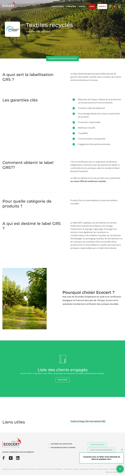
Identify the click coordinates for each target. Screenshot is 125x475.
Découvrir (62, 380)
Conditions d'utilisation (25, 469)
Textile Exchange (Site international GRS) (87, 421)
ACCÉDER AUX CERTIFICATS (61, 444)
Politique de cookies (71, 469)
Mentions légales (8, 469)
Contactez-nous (97, 445)
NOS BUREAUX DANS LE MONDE (63, 447)
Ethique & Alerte (102, 469)
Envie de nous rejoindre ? (101, 450)
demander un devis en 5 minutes (62, 58)
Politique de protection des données (48, 469)
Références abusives (87, 469)
